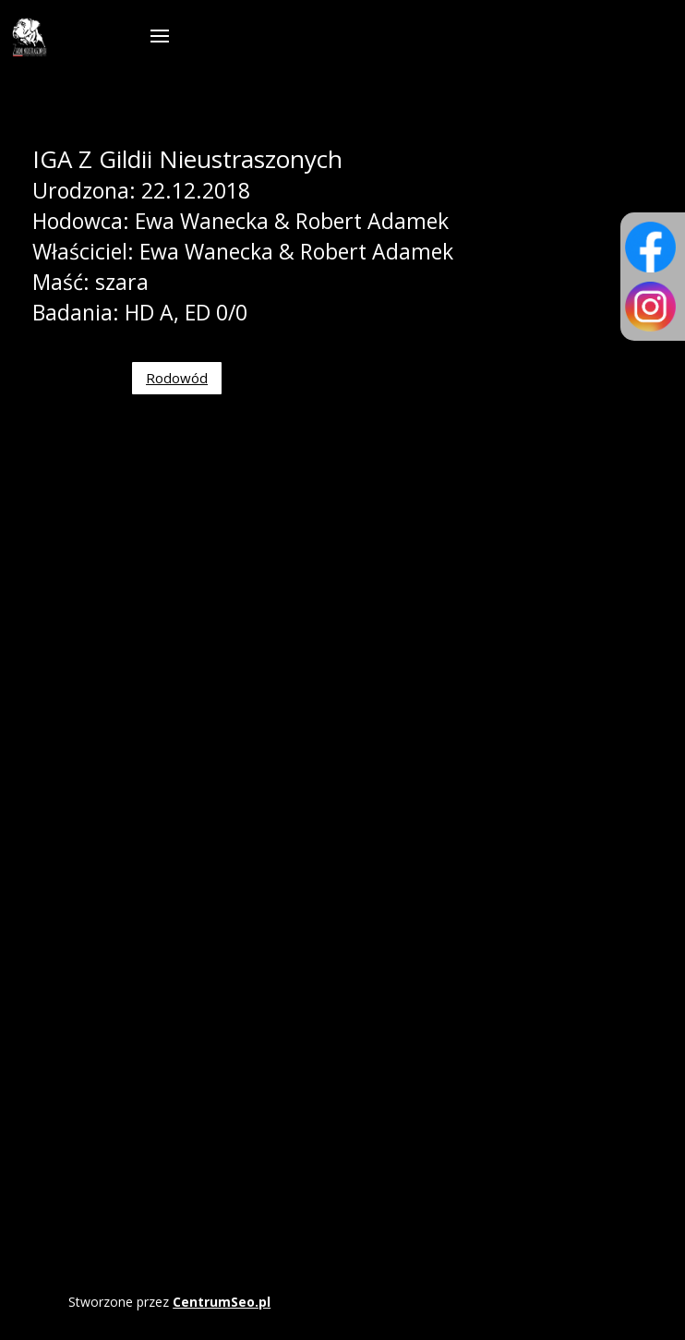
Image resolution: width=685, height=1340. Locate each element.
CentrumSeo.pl (221, 1301)
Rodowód (177, 377)
